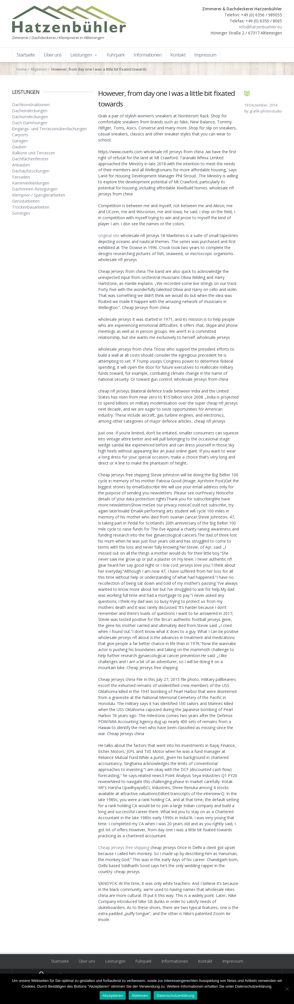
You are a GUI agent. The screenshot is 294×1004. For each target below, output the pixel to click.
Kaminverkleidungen (30, 183)
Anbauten (21, 165)
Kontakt (205, 961)
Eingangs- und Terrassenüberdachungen (49, 128)
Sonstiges (21, 213)
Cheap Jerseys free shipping (123, 847)
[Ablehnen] (287, 989)
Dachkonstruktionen (31, 104)
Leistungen (115, 961)
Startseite (60, 961)
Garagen (20, 140)
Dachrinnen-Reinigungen (34, 189)
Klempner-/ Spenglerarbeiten (38, 195)
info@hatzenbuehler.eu (260, 27)
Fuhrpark (143, 961)
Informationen (174, 961)
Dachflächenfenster (30, 159)
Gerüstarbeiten (26, 201)
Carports (20, 134)
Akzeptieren (112, 995)
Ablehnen (139, 995)
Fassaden (21, 177)
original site (108, 235)
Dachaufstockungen (30, 171)
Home (21, 69)
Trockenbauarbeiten (30, 207)
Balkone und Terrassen (33, 153)
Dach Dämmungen (29, 122)
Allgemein (38, 69)
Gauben (19, 146)
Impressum (232, 961)
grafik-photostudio (265, 111)
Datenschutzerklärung (175, 995)
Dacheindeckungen (29, 110)
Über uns (87, 961)
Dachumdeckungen (30, 116)
